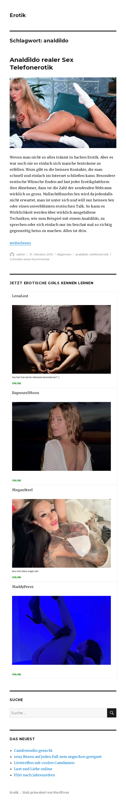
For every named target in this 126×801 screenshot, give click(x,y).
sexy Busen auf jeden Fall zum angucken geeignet (58, 756)
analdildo (81, 254)
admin (20, 254)
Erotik (18, 15)
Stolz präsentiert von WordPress (45, 792)
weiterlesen (20, 243)
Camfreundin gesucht (33, 750)
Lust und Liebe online (33, 769)
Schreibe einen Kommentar (30, 259)
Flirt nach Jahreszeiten (34, 775)
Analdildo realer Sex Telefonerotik (42, 63)
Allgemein (64, 254)
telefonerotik (99, 254)
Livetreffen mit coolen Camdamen (44, 763)
